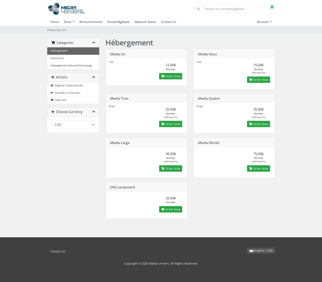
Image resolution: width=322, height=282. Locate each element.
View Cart (58, 100)
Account (263, 22)
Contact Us (168, 22)
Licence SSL (57, 58)
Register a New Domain (66, 85)
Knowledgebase (118, 22)
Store (68, 22)
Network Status (145, 22)
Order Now (170, 76)
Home (54, 22)
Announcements (90, 22)
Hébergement (58, 51)
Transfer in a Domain (65, 93)
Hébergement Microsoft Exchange (71, 65)
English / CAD (261, 250)
